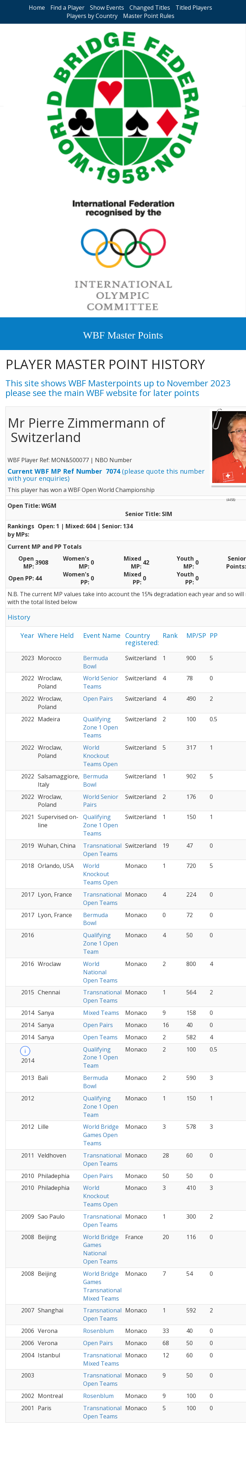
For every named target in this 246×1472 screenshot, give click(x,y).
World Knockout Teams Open (100, 756)
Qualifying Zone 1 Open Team (100, 943)
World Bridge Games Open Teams (101, 1135)
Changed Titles (149, 8)
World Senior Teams (100, 682)
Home (37, 8)
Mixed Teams (101, 1013)
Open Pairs (98, 699)
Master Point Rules (148, 16)
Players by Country (92, 16)
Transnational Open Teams (102, 850)
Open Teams (100, 1037)
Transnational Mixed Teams (102, 1359)
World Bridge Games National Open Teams (101, 1249)
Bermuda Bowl (95, 662)
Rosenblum (98, 1331)
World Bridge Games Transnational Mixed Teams (102, 1286)
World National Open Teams (100, 972)
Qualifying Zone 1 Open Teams (100, 727)
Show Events (107, 8)
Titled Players (194, 8)
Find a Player (67, 8)
